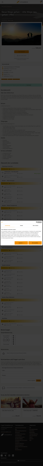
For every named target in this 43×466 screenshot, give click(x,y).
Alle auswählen (35, 242)
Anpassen (21, 242)
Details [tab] (21, 225)
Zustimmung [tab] (7, 225)
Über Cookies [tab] (35, 225)
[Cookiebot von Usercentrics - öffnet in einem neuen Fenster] (37, 222)
